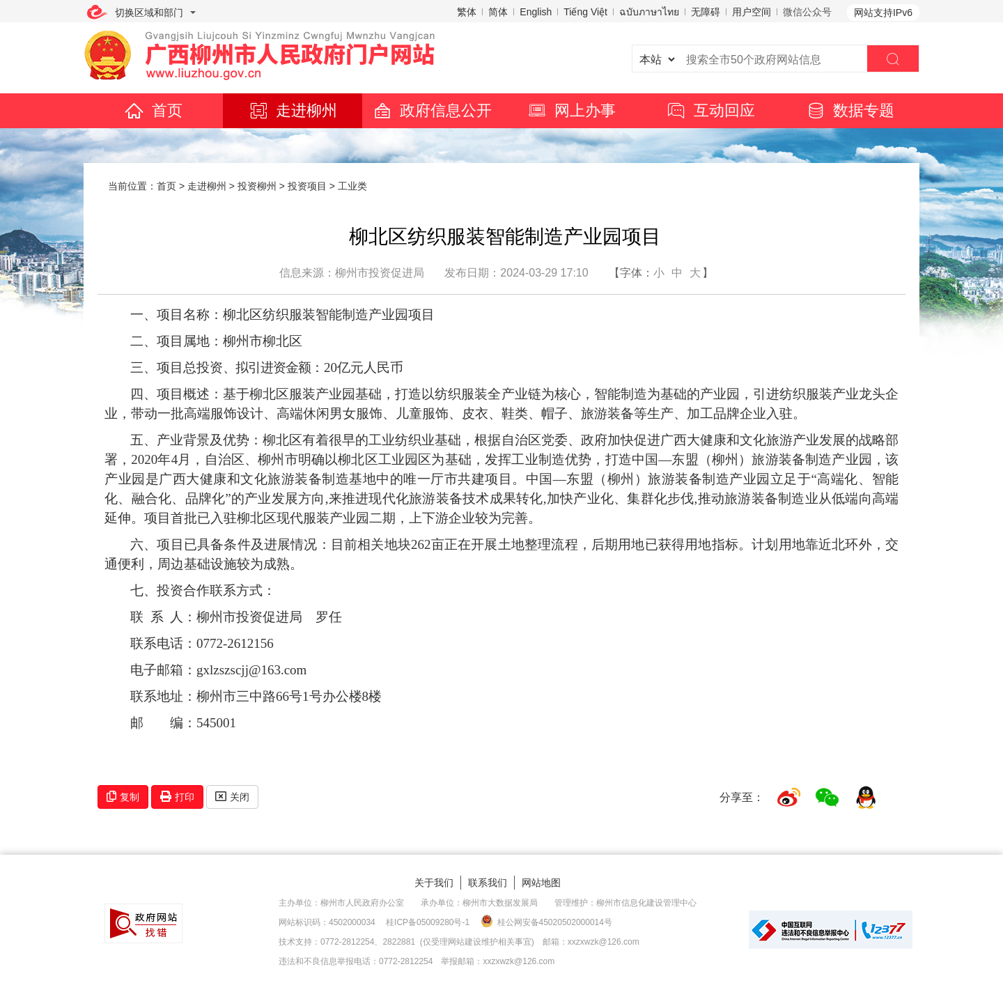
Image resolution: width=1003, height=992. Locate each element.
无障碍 (705, 11)
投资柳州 (257, 186)
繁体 (466, 11)
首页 (153, 110)
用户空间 (751, 11)
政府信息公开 (432, 110)
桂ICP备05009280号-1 (427, 922)
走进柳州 (292, 110)
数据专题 (849, 110)
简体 (498, 11)
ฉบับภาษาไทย (649, 11)
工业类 (352, 186)
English (536, 11)
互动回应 (710, 110)
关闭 (232, 797)
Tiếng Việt (585, 11)
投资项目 (307, 186)
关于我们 (433, 882)
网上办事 (571, 110)
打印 (177, 797)
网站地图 (541, 882)
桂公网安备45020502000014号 (546, 921)
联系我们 (487, 882)
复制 (123, 797)
